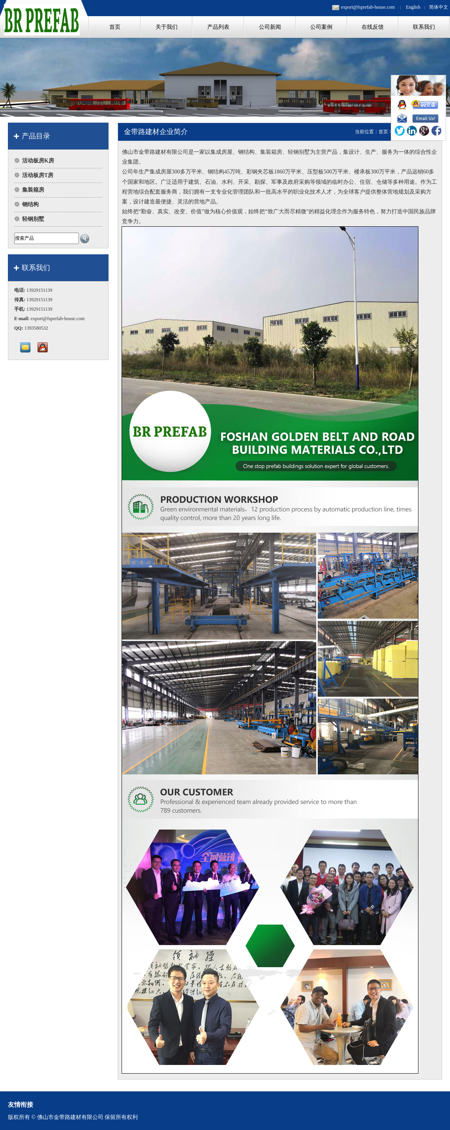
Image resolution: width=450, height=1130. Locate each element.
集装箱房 (33, 190)
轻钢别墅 (33, 219)
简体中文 (438, 7)
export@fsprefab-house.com (368, 7)
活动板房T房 (37, 175)
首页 (383, 131)
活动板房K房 (38, 161)
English (413, 7)
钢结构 (30, 204)
